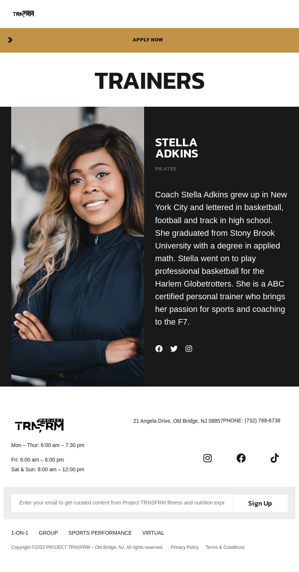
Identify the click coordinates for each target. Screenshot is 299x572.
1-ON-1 (19, 532)
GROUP (50, 532)
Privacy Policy (185, 546)
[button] (149, 40)
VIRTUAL (161, 532)
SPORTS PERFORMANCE (105, 532)
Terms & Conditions (225, 546)
